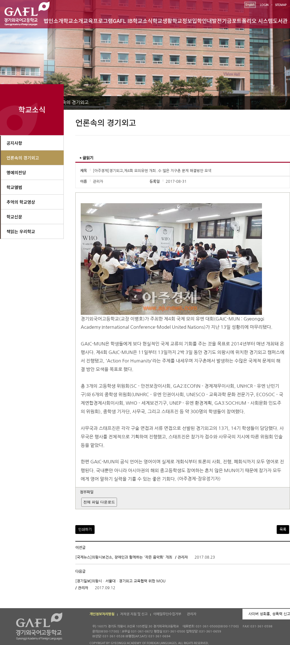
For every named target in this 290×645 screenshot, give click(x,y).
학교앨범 (14, 187)
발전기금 (222, 20)
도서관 (280, 20)
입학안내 (202, 20)
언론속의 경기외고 (71, 102)
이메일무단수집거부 (167, 614)
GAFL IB (123, 20)
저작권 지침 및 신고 (134, 614)
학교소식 (143, 20)
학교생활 (162, 20)
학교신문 (14, 217)
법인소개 (53, 20)
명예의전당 (16, 172)
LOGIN (264, 5)
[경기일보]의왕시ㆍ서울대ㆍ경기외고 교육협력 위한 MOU (120, 581)
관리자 (191, 614)
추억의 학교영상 (21, 202)
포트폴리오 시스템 (252, 20)
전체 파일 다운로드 (99, 502)
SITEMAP (281, 5)
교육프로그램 (98, 20)
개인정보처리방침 (101, 614)
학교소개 (73, 20)
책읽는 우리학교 (21, 231)
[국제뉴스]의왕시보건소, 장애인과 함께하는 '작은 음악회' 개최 (123, 557)
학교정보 (182, 20)
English (250, 4)
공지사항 (14, 143)
